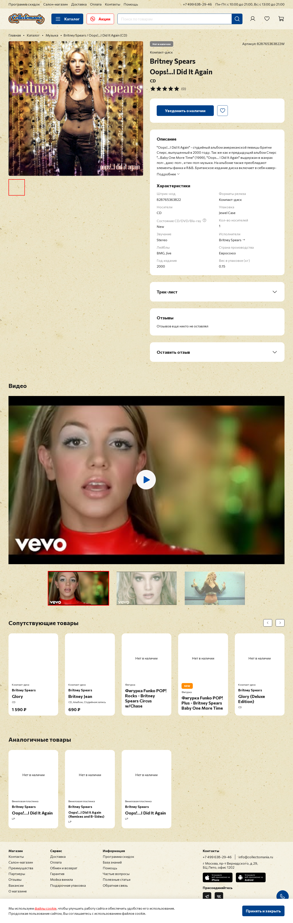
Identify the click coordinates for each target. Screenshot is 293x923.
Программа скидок (24, 4)
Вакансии (16, 885)
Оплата (95, 4)
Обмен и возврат (63, 868)
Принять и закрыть (263, 911)
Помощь (131, 4)
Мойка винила (61, 879)
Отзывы (14, 879)
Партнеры (16, 874)
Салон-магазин (55, 4)
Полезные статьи (116, 879)
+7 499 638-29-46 (197, 4)
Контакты (112, 4)
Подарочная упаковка (68, 885)
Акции (100, 18)
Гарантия (57, 874)
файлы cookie (45, 908)
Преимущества (20, 868)
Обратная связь (115, 885)
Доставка (79, 4)
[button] (78, 588)
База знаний (112, 862)
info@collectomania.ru (256, 857)
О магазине (17, 891)
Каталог (67, 19)
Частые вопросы (116, 874)
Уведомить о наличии (185, 110)
